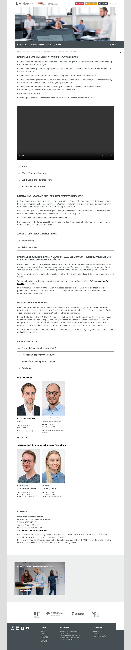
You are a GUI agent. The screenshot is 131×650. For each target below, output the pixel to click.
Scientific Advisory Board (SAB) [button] (38, 361)
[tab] (65, 173)
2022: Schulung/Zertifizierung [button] (37, 180)
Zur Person (23, 437)
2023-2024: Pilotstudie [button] (33, 186)
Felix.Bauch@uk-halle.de (30, 496)
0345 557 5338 (25, 425)
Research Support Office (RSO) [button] (38, 355)
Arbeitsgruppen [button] (30, 247)
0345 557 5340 (25, 427)
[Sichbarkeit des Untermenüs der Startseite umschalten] (18, 52)
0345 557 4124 (49, 425)
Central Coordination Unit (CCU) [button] (39, 348)
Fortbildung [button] (28, 240)
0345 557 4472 (50, 492)
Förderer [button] (26, 368)
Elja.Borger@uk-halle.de (54, 496)
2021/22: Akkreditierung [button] (34, 173)
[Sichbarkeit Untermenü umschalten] (31, 51)
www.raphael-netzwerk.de (34, 530)
